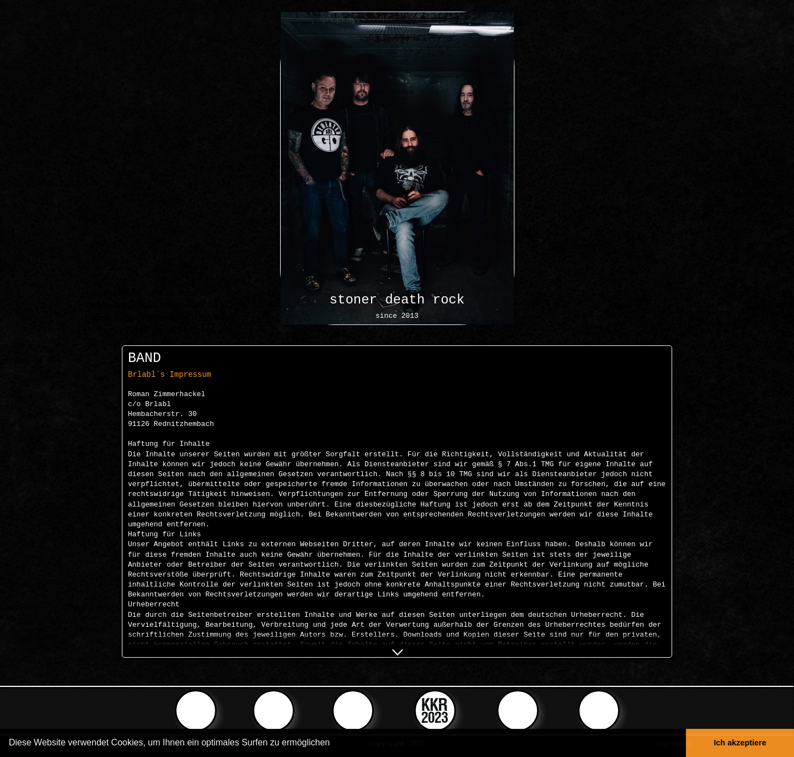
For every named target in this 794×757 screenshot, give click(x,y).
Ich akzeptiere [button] (740, 742)
